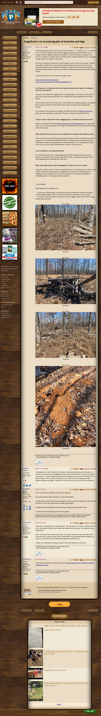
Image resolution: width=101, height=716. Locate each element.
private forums (10, 167)
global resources (10, 136)
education (10, 121)
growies (10, 43)
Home (4, 2)
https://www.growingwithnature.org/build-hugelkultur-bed (53, 82)
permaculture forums (10, 38)
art (10, 105)
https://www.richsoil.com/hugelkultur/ (47, 80)
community (9, 89)
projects (10, 147)
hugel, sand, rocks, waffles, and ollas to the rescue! (65, 626)
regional (10, 116)
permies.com (10, 157)
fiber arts (10, 100)
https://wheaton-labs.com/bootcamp (49, 592)
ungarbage (10, 84)
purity (10, 79)
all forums (10, 173)
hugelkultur (34, 37)
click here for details (53, 22)
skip (10, 126)
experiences (10, 131)
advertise (25, 714)
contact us (18, 714)
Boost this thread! (59, 616)
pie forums (10, 162)
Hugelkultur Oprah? (52, 630)
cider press (10, 141)
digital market (9, 152)
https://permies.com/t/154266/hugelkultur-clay (71, 123)
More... (59, 705)
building (9, 53)
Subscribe (10, 2)
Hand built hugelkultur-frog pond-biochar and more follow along (66, 684)
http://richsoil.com (86, 111)
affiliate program (33, 714)
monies (10, 69)
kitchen (10, 74)
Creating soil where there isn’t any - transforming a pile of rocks (66, 652)
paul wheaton (74, 714)
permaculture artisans (10, 110)
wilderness (10, 95)
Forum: (26, 37)
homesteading (9, 58)
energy (10, 64)
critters (10, 48)
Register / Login (93, 2)
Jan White (26, 468)
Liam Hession (27, 47)
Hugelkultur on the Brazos (55, 670)
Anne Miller (26, 489)
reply (59, 604)
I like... (24, 483)
